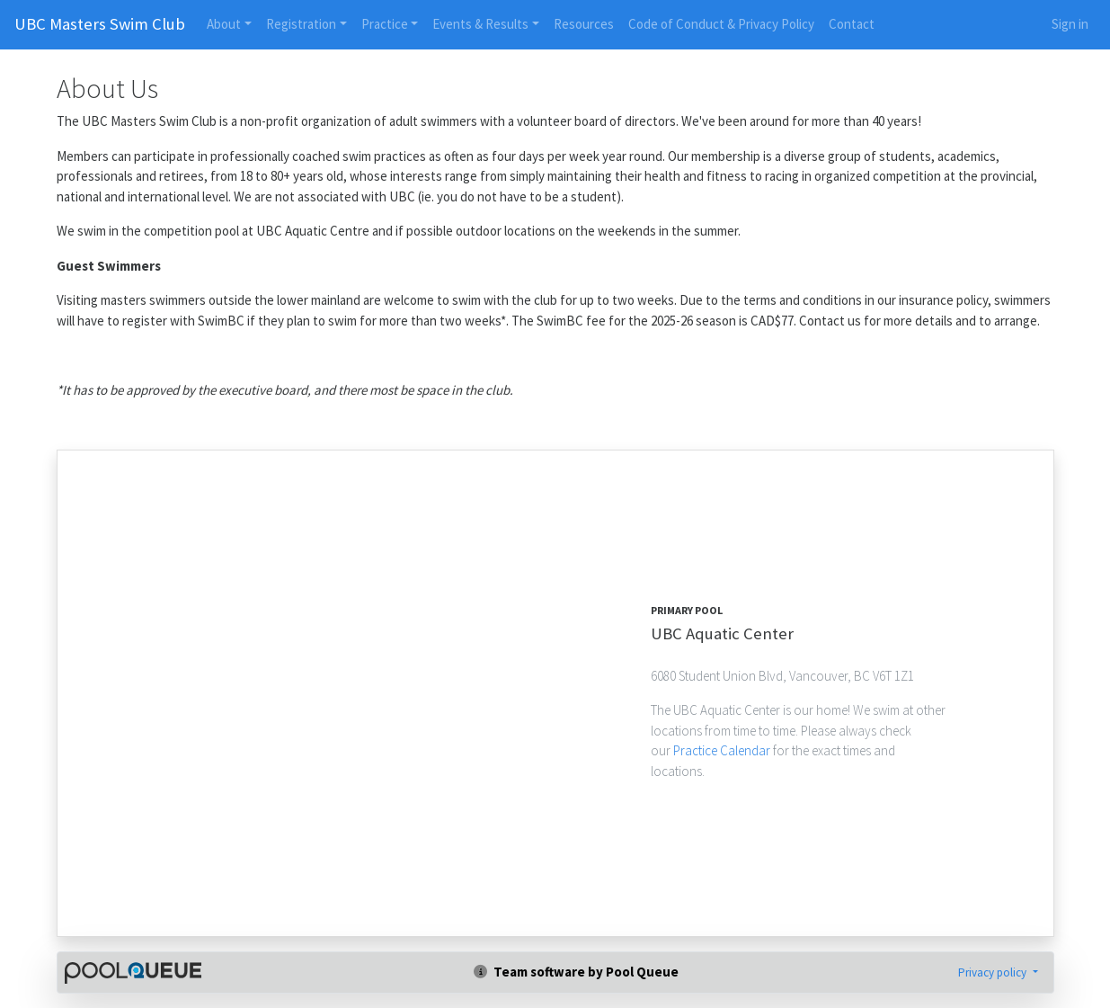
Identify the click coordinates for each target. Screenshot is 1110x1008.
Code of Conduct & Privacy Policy (721, 23)
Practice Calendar (723, 750)
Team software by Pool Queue (576, 971)
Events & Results (480, 23)
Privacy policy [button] (993, 972)
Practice (384, 23)
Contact (852, 23)
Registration (301, 23)
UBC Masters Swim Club (99, 23)
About (224, 23)
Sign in (1070, 23)
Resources (584, 23)
